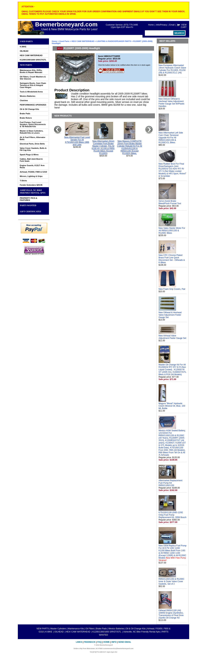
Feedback (90, 642)
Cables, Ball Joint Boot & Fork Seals (31, 160)
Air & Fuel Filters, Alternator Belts (32, 138)
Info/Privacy (161, 25)
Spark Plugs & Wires (29, 155)
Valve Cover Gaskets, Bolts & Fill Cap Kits (33, 149)
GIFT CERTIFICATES (30, 211)
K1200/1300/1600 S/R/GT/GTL (33, 60)
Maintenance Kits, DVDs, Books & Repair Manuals (31, 71)
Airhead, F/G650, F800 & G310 (33, 172)
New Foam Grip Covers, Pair (172, 289)
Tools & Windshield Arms (31, 92)
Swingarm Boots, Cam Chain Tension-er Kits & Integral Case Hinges (33, 85)
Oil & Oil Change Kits (29, 109)
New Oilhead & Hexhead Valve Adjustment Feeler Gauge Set (170, 315)
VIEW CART (184, 26)
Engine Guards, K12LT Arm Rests (32, 166)
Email (171, 25)
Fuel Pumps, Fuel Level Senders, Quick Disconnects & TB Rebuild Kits (33, 124)
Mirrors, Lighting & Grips (31, 176)
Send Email (124, 642)
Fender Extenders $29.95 (31, 185)
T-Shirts (23, 181)
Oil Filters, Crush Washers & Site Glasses (33, 78)
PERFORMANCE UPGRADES (33, 105)
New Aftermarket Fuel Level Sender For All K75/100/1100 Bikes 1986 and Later (77, 141)
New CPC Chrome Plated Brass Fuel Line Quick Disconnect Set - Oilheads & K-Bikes (172, 259)
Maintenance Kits (76, 628)
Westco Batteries (27, 96)
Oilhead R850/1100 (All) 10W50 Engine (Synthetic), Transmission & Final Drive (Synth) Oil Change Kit (171, 614)
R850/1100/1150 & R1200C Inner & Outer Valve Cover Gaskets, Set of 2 (171, 581)
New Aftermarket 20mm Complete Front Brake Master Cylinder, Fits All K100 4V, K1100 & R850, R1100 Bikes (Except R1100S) (103, 147)
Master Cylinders (58, 628)
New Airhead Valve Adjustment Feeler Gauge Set (172, 336)
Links (79, 642)
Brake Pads (25, 113)
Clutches (24, 100)
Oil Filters (89, 628)
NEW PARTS (26, 65)
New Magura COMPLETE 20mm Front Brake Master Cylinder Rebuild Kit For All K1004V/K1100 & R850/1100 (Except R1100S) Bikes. (129, 147)
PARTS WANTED (28, 205)
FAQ (99, 642)
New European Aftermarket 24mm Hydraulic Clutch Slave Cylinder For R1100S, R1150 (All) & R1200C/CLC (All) (172, 69)
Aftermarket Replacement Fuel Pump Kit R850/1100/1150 (170, 483)
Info (113, 642)
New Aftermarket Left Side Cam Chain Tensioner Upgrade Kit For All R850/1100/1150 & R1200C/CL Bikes (171, 138)
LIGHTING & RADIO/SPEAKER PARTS (114, 41)
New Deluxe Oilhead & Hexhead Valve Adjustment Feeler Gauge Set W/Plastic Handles (171, 102)
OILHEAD (24, 51)
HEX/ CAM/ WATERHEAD (31, 55)
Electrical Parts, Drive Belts (32, 144)
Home (151, 25)
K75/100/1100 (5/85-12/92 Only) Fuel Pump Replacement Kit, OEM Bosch (172, 515)
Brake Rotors (26, 118)
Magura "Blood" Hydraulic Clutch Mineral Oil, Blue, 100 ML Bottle (172, 406)
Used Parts (26, 41)
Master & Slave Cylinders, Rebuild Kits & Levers (31, 132)
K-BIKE (23, 47)
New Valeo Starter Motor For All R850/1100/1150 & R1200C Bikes (172, 230)
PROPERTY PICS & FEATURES (28, 199)
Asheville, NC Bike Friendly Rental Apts (32, 191)
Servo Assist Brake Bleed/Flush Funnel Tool (170, 202)
